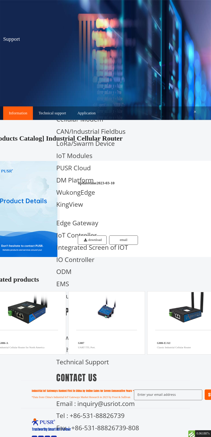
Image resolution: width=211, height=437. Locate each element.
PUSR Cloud (73, 167)
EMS (62, 283)
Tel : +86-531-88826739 (90, 415)
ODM (63, 271)
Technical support (52, 113)
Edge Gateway (77, 222)
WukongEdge (75, 192)
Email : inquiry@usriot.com (95, 403)
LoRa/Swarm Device (85, 143)
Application (86, 113)
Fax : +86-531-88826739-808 (97, 427)
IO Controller (75, 259)
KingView (69, 204)
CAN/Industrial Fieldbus (90, 131)
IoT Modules (74, 155)
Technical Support (82, 362)
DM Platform (75, 180)
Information (18, 113)
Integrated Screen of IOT (92, 247)
